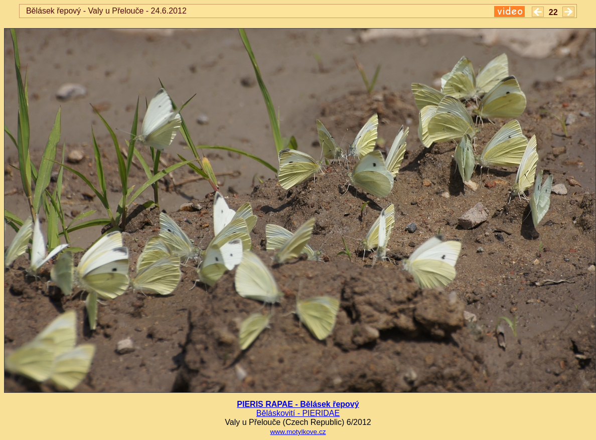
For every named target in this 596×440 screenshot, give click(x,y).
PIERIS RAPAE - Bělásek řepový (298, 404)
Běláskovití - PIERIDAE (298, 413)
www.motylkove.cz (298, 431)
